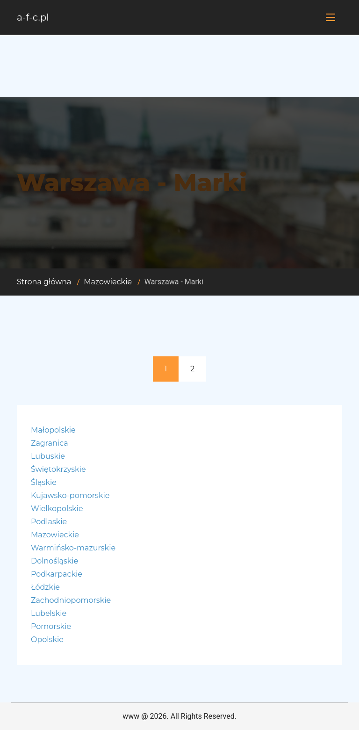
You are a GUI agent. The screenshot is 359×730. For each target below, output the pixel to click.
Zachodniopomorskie (71, 600)
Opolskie (47, 639)
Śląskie (44, 482)
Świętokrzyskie (58, 469)
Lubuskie (48, 456)
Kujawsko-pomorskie (70, 495)
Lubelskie (48, 613)
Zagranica (49, 443)
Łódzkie (45, 587)
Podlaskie (49, 521)
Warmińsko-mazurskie (73, 547)
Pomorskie (51, 626)
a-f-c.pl (33, 17)
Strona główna (44, 281)
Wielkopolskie (57, 508)
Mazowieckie (108, 281)
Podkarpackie (56, 574)
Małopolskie (53, 430)
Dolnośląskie (54, 561)
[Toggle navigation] (330, 17)
